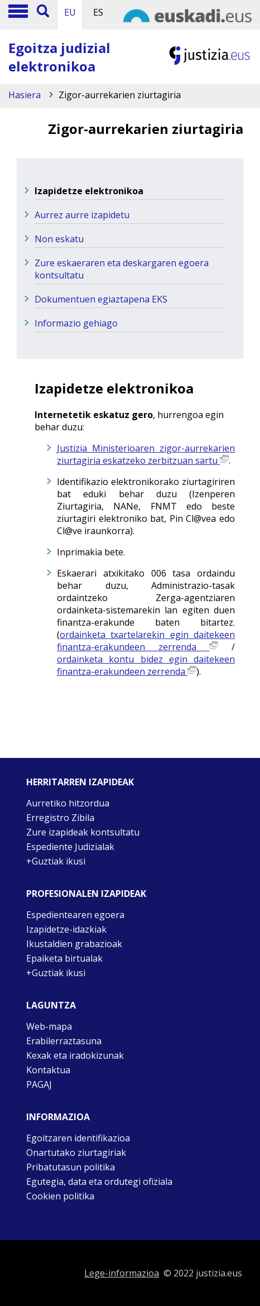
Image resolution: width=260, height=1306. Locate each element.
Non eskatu (59, 239)
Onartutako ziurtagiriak (76, 1152)
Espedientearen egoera (75, 915)
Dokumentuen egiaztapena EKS (101, 299)
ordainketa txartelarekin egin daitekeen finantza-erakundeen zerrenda (146, 640)
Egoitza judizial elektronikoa (59, 57)
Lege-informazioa (121, 1273)
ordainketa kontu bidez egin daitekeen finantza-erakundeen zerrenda (146, 665)
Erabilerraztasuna (64, 1041)
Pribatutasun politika (70, 1167)
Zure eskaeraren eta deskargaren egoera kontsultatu (122, 269)
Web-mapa (49, 1026)
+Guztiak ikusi (55, 861)
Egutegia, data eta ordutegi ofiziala (99, 1181)
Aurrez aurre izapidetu (82, 215)
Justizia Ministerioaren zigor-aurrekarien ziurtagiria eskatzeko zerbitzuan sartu (146, 454)
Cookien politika (60, 1196)
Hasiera (24, 95)
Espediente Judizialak (70, 847)
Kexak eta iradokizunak (75, 1055)
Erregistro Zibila (60, 818)
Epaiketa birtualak (64, 958)
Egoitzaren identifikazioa (78, 1138)
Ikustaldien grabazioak (74, 944)
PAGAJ (39, 1084)
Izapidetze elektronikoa (89, 191)
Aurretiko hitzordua (67, 803)
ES (98, 12)
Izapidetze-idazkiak (66, 929)
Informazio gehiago (76, 323)
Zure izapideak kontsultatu (82, 832)
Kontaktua (48, 1070)
